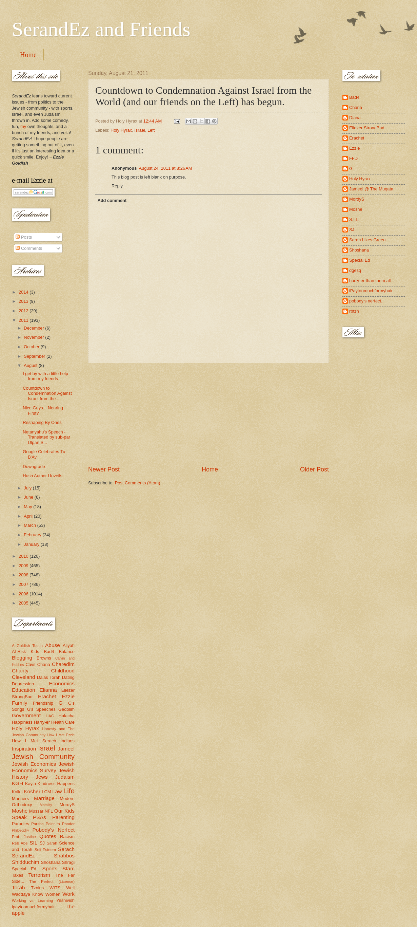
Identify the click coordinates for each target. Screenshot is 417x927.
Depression (23, 683)
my (23, 126)
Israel (139, 130)
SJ (42, 843)
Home (28, 54)
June (29, 497)
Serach (66, 849)
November (34, 337)
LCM (46, 791)
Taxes (17, 875)
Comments (29, 248)
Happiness (22, 722)
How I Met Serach (34, 740)
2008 (24, 574)
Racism (67, 836)
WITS (54, 887)
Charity (20, 670)
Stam (68, 868)
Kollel (17, 791)
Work (68, 894)
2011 (24, 320)
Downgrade (34, 466)
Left (151, 130)
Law (57, 791)
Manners (20, 798)
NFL (49, 811)
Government (26, 715)
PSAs (39, 817)
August (31, 365)
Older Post (314, 469)
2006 (24, 593)
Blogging (22, 658)
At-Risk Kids (25, 651)
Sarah (52, 843)
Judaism (65, 777)
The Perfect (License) (52, 881)
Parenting (63, 817)
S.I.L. (354, 219)
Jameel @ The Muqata (371, 188)
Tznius (37, 887)
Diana (355, 117)
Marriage (44, 798)
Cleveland (23, 677)
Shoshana (51, 862)
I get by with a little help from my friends (45, 376)
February (33, 534)
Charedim (63, 664)
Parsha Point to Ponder (53, 824)
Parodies (20, 823)
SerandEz (23, 855)
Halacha (67, 715)
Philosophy (20, 830)
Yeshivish (65, 900)
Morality (46, 805)
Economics (62, 683)
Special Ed (359, 260)
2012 (24, 310)
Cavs (30, 664)
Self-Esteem (45, 850)
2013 (24, 301)
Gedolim (66, 709)
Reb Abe (20, 843)
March (30, 525)
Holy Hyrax (121, 130)
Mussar (36, 811)
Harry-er (42, 722)
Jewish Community (43, 756)
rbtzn (354, 311)
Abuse (52, 645)
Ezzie (68, 696)
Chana (43, 664)
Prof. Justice (24, 837)
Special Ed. (25, 868)
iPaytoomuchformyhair (371, 290)
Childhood (63, 670)
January (32, 544)
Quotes (47, 836)
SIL (33, 843)
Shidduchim (25, 862)
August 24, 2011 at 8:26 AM (165, 168)
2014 (24, 292)
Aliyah (69, 645)
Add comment (111, 200)
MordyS (67, 804)
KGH (17, 783)
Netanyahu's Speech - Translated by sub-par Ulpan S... (46, 437)
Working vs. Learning (32, 900)
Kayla (30, 783)
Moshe (19, 811)
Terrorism (39, 875)
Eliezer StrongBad (366, 127)
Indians (67, 740)
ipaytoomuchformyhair (33, 906)
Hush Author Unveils (42, 475)
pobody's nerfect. (365, 300)
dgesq (355, 270)
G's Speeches (41, 709)
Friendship (43, 703)
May (28, 506)
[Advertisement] (208, 414)
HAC (50, 716)
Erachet (47, 696)
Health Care (63, 722)
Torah (18, 887)
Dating (68, 677)
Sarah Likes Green (367, 239)
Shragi (68, 862)
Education (23, 690)
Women (52, 894)
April (29, 516)
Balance (67, 651)
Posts (24, 237)
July (28, 487)
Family (19, 703)
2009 (24, 565)
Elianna (48, 690)
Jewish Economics (34, 764)
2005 (24, 603)
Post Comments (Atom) (137, 482)
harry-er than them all (370, 280)
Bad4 (49, 651)
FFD (353, 158)
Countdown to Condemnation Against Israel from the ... (47, 393)
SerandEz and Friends (101, 29)
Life (69, 791)
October (32, 346)
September (35, 356)
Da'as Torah (48, 677)
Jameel (66, 749)
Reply (117, 185)
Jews (41, 777)
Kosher (32, 791)
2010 (24, 556)
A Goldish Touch (27, 646)
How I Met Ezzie (61, 735)
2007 (24, 584)
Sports (50, 868)
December (34, 328)
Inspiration (24, 749)
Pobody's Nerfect (54, 830)
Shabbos (64, 855)
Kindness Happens (56, 783)
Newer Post (104, 469)
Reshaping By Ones (42, 422)
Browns (44, 658)
